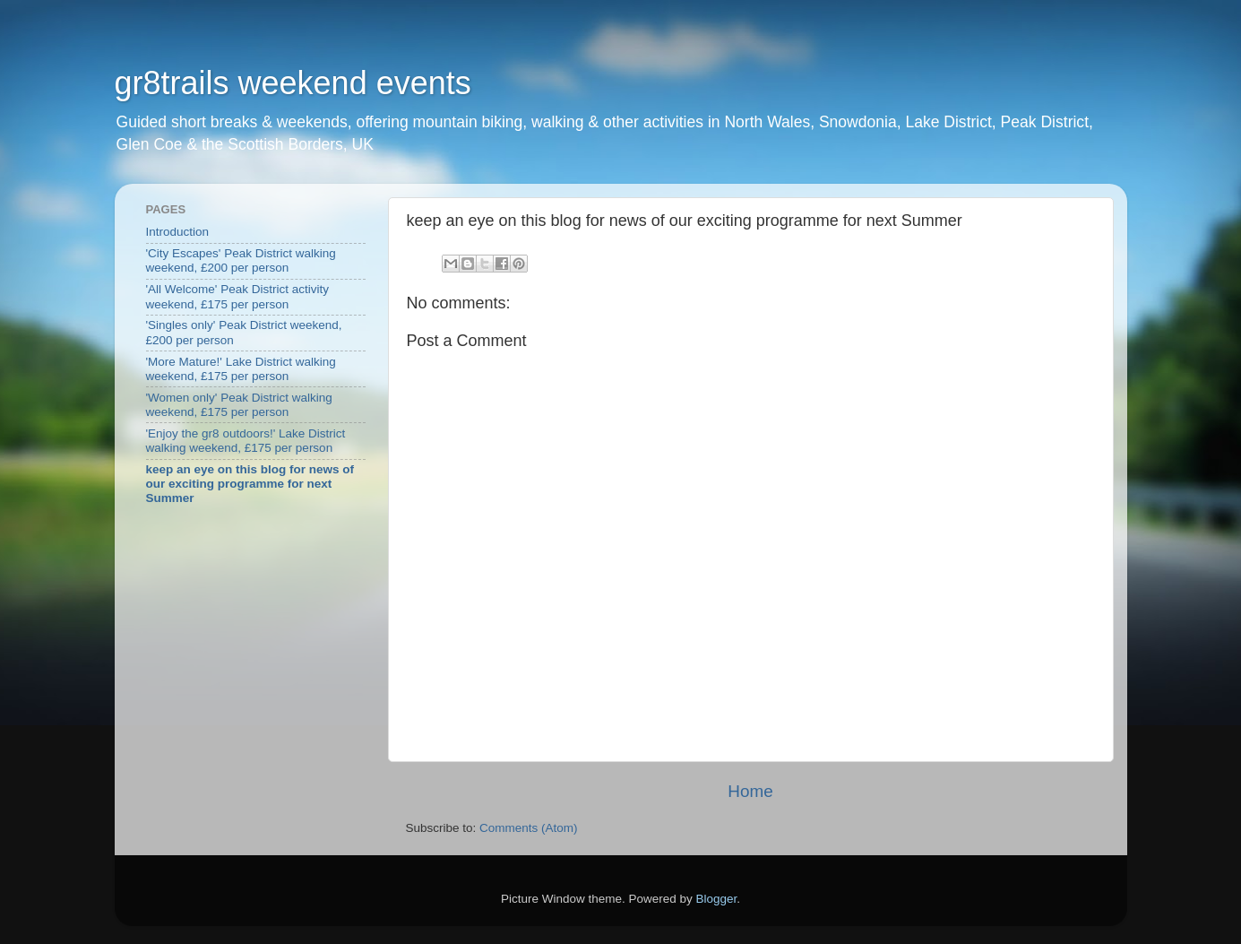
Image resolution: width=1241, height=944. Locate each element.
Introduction (178, 231)
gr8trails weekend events (293, 83)
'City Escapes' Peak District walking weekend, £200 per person (241, 260)
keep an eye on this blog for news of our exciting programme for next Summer (250, 484)
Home (750, 791)
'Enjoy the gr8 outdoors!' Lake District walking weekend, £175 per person (246, 441)
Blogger (716, 898)
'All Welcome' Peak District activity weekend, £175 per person (237, 296)
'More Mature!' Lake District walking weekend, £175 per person (241, 369)
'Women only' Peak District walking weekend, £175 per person (239, 405)
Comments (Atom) (528, 828)
